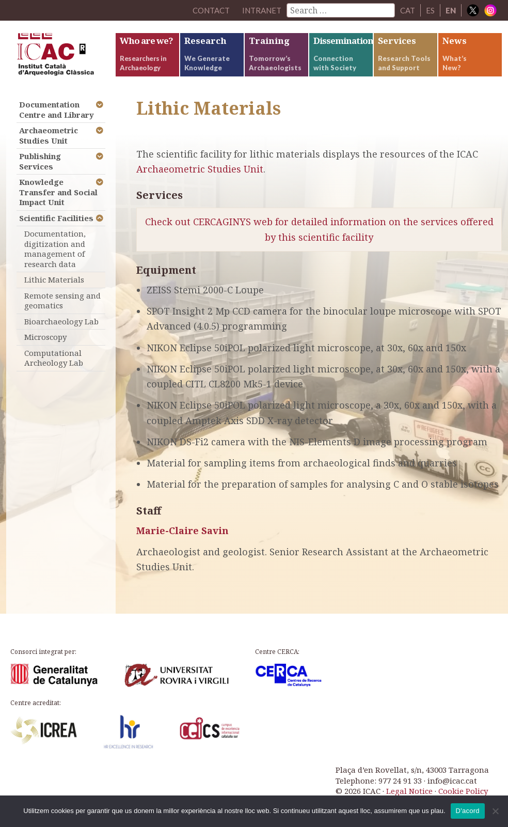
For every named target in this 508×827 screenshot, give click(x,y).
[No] (495, 811)
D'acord (468, 811)
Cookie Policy (463, 791)
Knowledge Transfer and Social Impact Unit (58, 192)
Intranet (261, 10)
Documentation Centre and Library (56, 109)
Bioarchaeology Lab (61, 321)
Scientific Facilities (56, 218)
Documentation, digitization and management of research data (55, 248)
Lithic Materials (54, 279)
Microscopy (45, 337)
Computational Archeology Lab (53, 358)
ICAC (60, 57)
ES (430, 10)
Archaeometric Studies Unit (199, 169)
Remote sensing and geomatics (62, 300)
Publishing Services (40, 161)
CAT (407, 10)
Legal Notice (409, 791)
